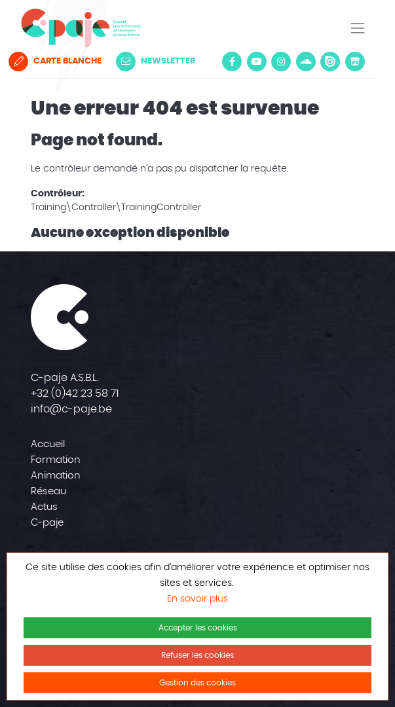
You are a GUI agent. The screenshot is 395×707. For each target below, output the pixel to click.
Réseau (48, 491)
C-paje (47, 523)
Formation (56, 460)
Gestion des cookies (197, 683)
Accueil (48, 444)
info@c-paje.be (71, 409)
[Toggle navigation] (357, 28)
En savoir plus (197, 599)
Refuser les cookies (197, 655)
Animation (56, 475)
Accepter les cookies (198, 628)
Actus (44, 507)
